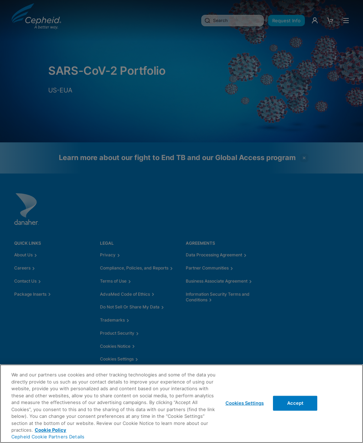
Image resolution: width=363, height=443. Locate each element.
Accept (295, 403)
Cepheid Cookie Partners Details (47, 436)
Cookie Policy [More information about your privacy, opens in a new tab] (50, 430)
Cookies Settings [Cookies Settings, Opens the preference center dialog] (244, 403)
